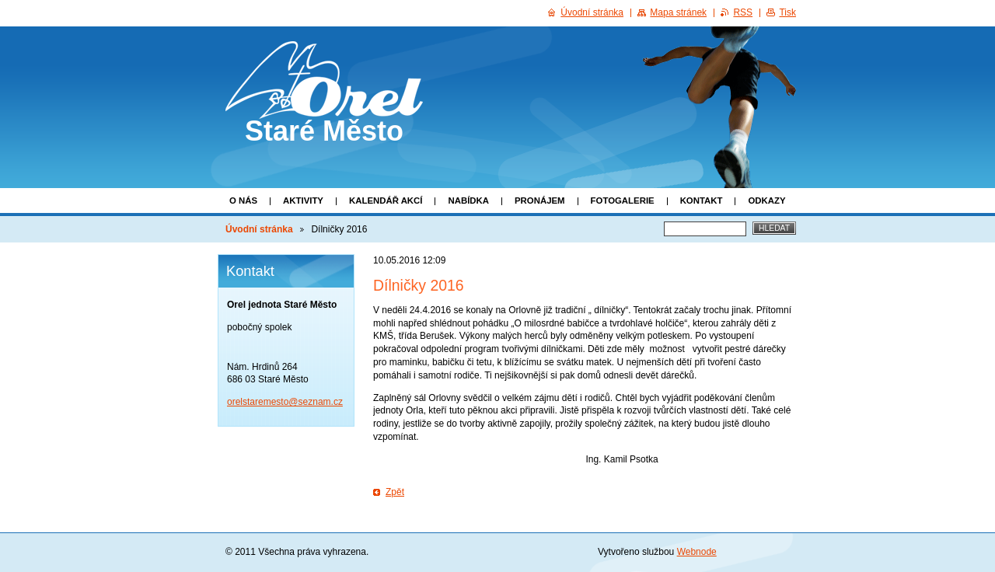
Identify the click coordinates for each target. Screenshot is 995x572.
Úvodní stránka (259, 229)
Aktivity (303, 200)
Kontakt (701, 200)
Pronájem (540, 200)
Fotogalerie (623, 200)
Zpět (395, 492)
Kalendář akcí (386, 200)
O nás (243, 200)
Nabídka (468, 200)
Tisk (787, 12)
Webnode (697, 551)
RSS (742, 12)
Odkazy (766, 200)
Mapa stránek (678, 12)
